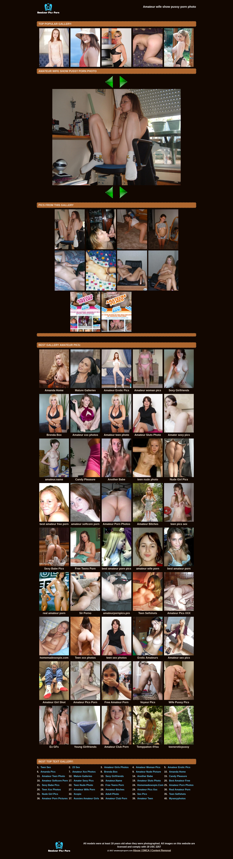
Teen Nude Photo (83, 785)
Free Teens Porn (115, 785)
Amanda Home (177, 771)
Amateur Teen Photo (53, 776)
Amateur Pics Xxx (147, 789)
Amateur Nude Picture (148, 771)
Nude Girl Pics (50, 794)
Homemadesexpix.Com (150, 785)
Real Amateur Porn (179, 789)
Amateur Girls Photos (116, 767)
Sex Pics (142, 794)
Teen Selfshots (177, 794)
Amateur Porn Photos (181, 785)
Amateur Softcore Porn (55, 780)
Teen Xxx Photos (51, 789)
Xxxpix (77, 794)
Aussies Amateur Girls (86, 798)
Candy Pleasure (178, 776)
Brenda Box (111, 771)
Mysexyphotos (177, 798)
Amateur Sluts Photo (149, 780)
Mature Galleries (83, 776)
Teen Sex (46, 767)
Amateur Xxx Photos (84, 771)
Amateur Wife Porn (84, 789)
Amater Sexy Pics (84, 780)
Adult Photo (112, 794)
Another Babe (145, 776)
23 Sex (76, 767)
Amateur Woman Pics (148, 767)
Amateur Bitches (115, 789)
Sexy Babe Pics (50, 785)
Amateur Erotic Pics (179, 767)
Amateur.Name (114, 780)
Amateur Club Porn (116, 798)
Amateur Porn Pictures (55, 798)
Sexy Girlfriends (115, 776)
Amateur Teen (145, 798)
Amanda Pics (48, 771)
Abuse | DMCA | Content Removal (152, 850)
